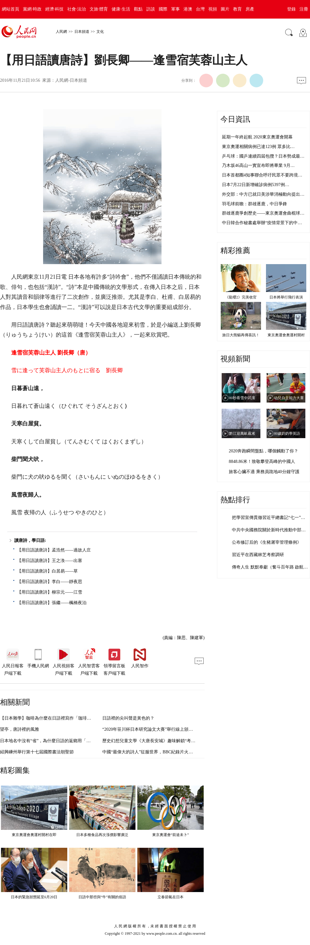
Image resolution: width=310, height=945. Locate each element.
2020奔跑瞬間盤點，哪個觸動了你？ (263, 451)
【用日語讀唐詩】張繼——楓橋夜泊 (51, 602)
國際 (163, 9)
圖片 (225, 9)
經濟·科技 (54, 9)
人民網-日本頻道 (71, 80)
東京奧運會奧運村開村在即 (34, 835)
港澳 (188, 9)
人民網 (61, 31)
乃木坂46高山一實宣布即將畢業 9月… (258, 165)
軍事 (175, 9)
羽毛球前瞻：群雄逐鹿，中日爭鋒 (254, 204)
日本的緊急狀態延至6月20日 (34, 897)
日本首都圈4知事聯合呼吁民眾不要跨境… (262, 175)
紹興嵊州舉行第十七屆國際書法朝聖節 (37, 752)
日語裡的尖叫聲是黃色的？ (128, 718)
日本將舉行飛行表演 (286, 297)
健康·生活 (121, 9)
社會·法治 (76, 9)
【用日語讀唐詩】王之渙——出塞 (49, 560)
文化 (100, 31)
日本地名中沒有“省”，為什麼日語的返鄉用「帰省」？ (52, 740)
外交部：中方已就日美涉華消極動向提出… (263, 194)
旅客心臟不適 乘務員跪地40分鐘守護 (264, 471)
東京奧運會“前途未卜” (170, 835)
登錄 (291, 9)
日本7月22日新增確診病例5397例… (255, 184)
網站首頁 (10, 9)
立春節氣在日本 (170, 897)
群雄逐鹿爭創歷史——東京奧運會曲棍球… (263, 213)
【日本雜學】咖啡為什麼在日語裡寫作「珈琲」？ (47, 718)
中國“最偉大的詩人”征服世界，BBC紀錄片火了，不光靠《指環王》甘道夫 (173, 752)
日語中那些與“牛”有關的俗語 (102, 897)
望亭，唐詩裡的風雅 (19, 729)
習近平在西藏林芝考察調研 (258, 554)
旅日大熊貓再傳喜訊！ (240, 335)
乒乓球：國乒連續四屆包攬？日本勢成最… (263, 156)
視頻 (212, 9)
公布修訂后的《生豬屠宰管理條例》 (266, 542)
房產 (250, 9)
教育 (237, 9)
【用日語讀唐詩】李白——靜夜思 (49, 581)
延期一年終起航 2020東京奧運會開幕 (257, 137)
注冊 (303, 9)
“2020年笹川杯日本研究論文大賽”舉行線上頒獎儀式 (152, 729)
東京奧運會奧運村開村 (286, 335)
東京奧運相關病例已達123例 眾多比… (258, 146)
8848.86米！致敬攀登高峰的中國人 (262, 461)
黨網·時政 (32, 9)
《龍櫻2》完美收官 (241, 297)
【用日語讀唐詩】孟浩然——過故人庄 (54, 550)
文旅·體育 (99, 9)
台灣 (200, 9)
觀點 (138, 9)
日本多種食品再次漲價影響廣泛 (102, 835)
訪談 (150, 9)
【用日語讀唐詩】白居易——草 (47, 571)
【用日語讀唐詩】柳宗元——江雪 (49, 592)
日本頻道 (81, 31)
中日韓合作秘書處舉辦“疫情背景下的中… (262, 222)
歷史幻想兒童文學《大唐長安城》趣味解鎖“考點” (149, 740)
